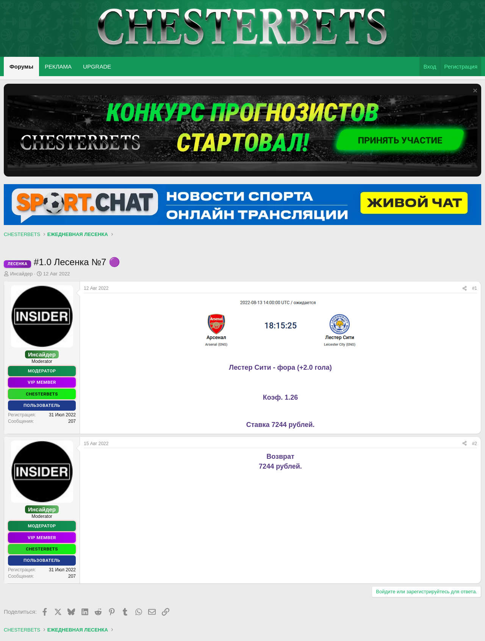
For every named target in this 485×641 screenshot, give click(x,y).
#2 (474, 443)
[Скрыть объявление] (474, 91)
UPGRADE (97, 66)
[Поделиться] (464, 288)
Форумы (21, 66)
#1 (474, 288)
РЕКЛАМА (58, 66)
